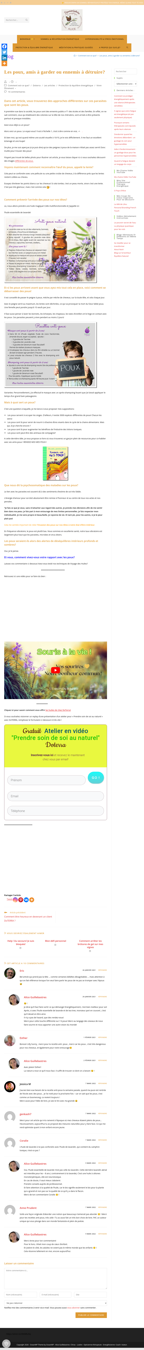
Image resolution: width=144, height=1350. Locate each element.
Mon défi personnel (55, 943)
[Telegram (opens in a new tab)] (10, 2)
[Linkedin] (4, 58)
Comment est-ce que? (19, 85)
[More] (31, 902)
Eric (22, 972)
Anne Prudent (28, 1210)
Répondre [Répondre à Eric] (102, 972)
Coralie (24, 1143)
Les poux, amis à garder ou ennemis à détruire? (119, 55)
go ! (95, 778)
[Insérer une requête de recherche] (125, 71)
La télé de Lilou (120, 204)
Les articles (49, 85)
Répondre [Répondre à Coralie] (102, 1142)
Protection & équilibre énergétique (76, 85)
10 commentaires (16, 91)
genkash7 (25, 1116)
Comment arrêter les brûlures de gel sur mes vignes (90, 946)
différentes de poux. (24, 161)
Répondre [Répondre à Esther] (102, 1039)
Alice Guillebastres (35, 999)
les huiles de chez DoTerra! (58, 710)
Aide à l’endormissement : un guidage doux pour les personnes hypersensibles (125, 152)
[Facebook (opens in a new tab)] (2, 2)
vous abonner (73, 1309)
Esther (24, 1040)
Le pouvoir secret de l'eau (125, 222)
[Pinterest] (20, 902)
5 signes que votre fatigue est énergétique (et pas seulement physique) (125, 114)
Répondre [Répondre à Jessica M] (102, 1086)
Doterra (37, 85)
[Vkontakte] (26, 902)
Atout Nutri (119, 249)
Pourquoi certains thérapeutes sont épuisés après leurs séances (125, 125)
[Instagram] (15, 902)
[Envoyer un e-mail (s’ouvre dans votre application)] (7, 2)
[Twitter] (4, 52)
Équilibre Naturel (121, 256)
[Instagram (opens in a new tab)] (4, 2)
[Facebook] (4, 46)
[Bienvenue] (75, 55)
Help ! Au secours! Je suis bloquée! (20, 945)
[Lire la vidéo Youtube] (55, 670)
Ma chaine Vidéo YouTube (125, 177)
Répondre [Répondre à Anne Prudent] (102, 1210)
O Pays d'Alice (120, 190)
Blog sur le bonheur (122, 253)
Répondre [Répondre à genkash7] (102, 1116)
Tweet (9, 901)
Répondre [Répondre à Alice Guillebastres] (102, 999)
